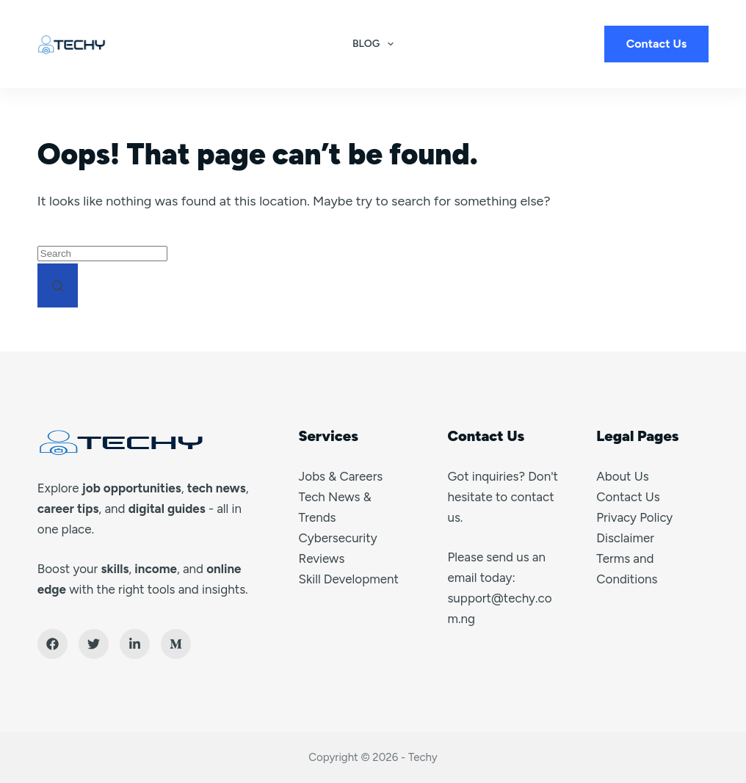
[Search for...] (102, 253)
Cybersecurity (338, 538)
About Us (622, 476)
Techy (423, 757)
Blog (375, 44)
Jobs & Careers (341, 476)
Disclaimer (625, 538)
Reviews (322, 558)
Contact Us (656, 44)
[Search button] (57, 285)
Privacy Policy (634, 517)
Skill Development (349, 579)
